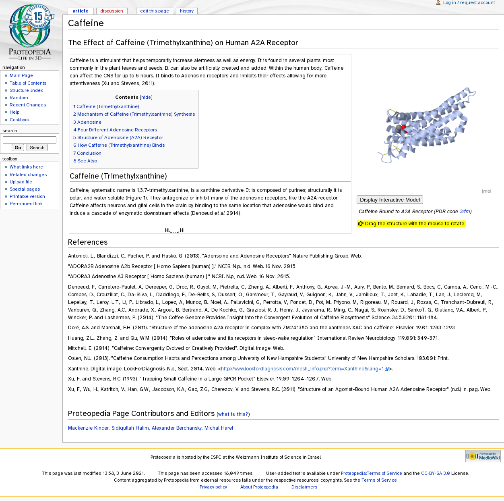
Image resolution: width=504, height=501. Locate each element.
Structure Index (26, 90)
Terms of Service (379, 480)
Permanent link (26, 203)
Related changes (28, 174)
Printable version (27, 196)
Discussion (111, 11)
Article (80, 11)
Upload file (21, 182)
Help (14, 112)
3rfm (465, 211)
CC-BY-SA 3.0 (435, 473)
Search (9, 130)
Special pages (25, 189)
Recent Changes (28, 105)
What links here (26, 167)
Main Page (21, 75)
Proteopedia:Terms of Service (371, 473)
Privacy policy (213, 487)
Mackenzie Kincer (88, 428)
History (187, 11)
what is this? (233, 414)
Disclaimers (304, 487)
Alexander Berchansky (177, 428)
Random (19, 97)
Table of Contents (28, 83)
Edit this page (154, 11)
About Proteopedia (259, 487)
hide (146, 97)
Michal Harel (218, 428)
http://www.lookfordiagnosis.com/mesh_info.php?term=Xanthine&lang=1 (302, 369)
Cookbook (20, 120)
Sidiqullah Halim (130, 428)
